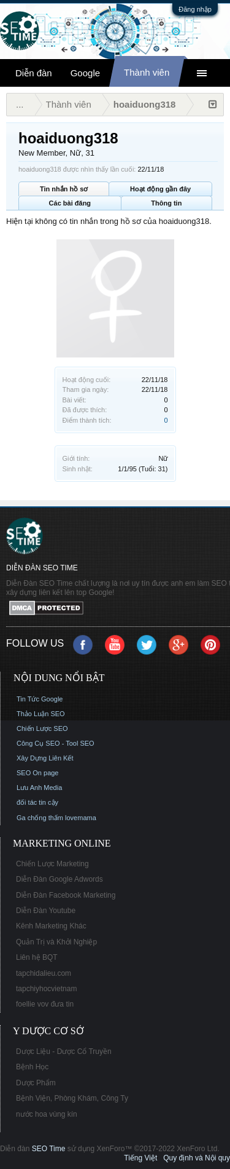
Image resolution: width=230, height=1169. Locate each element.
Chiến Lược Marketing (52, 864)
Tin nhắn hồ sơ (64, 189)
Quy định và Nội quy (196, 1158)
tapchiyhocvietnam (46, 988)
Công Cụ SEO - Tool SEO (55, 743)
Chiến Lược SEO (42, 728)
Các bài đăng (70, 203)
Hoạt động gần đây (160, 189)
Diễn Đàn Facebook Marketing (65, 895)
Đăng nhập (195, 9)
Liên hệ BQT (37, 957)
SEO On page (38, 772)
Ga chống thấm (40, 817)
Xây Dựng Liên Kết (45, 758)
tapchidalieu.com (43, 973)
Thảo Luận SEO (41, 713)
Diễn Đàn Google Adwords (59, 879)
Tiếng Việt (140, 1158)
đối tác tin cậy (37, 802)
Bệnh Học (32, 1067)
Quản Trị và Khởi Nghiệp (56, 942)
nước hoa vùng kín (46, 1114)
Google (85, 73)
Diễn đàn (33, 73)
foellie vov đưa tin (45, 1004)
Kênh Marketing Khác (51, 926)
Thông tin (166, 203)
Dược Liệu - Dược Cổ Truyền (64, 1051)
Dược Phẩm (36, 1083)
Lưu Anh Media (39, 787)
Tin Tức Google (40, 699)
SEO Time (49, 1148)
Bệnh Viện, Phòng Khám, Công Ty (72, 1098)
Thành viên (146, 72)
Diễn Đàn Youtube (45, 910)
